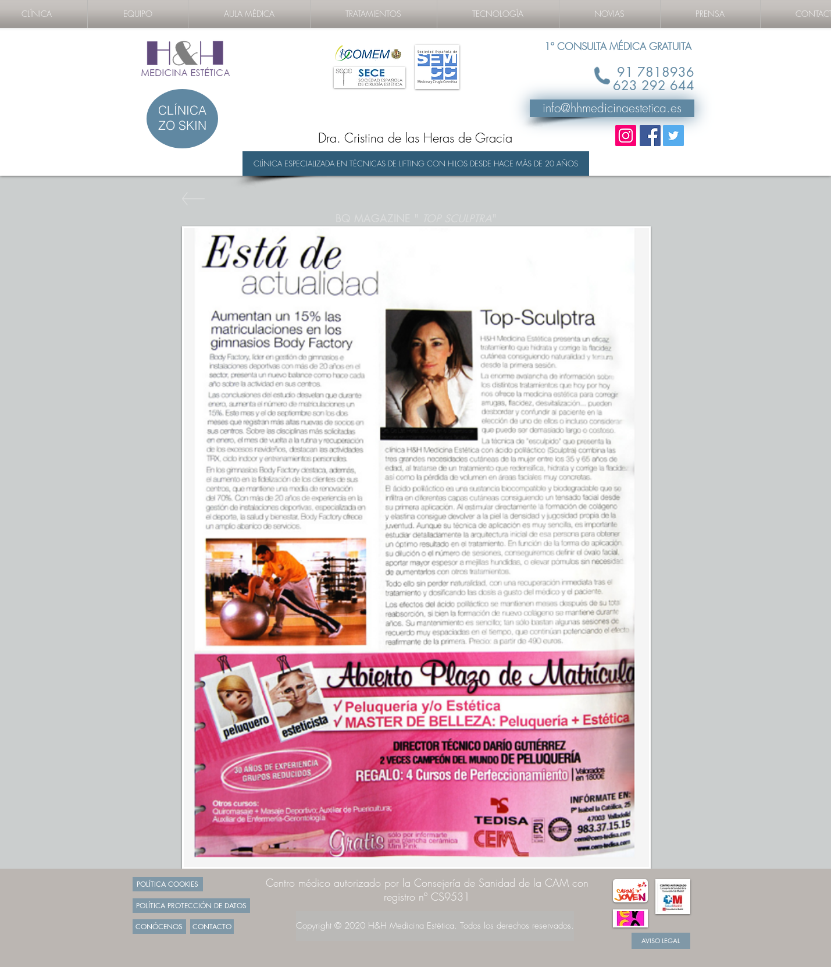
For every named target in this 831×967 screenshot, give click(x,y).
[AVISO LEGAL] (661, 941)
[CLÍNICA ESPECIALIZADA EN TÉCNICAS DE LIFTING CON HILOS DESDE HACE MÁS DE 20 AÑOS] (415, 163)
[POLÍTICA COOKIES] (168, 884)
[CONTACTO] (212, 926)
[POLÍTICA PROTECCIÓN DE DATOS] (191, 905)
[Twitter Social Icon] (673, 135)
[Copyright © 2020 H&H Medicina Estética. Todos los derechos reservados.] (435, 926)
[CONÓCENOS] (159, 926)
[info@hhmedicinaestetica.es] (612, 108)
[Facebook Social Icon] (650, 135)
